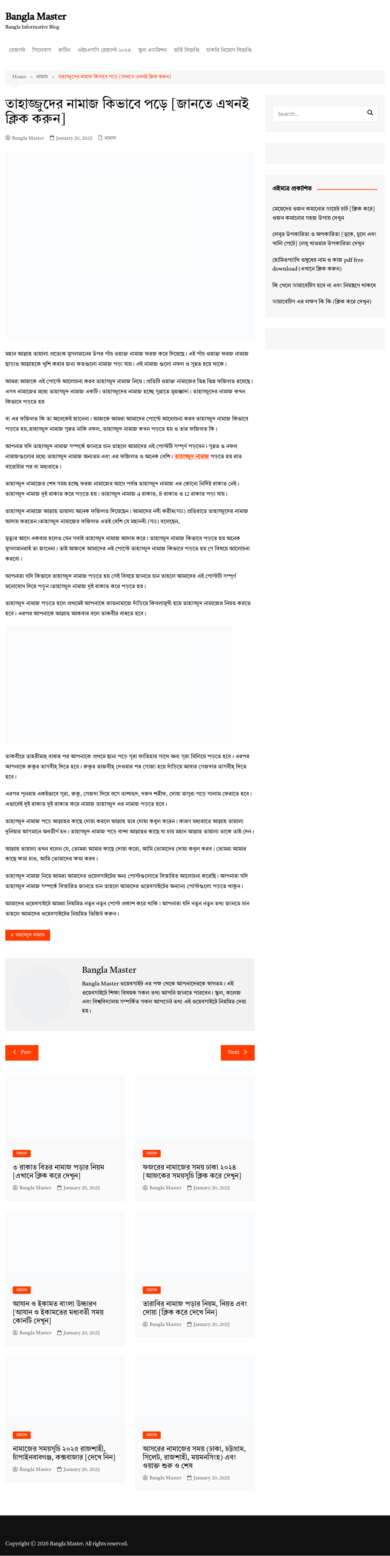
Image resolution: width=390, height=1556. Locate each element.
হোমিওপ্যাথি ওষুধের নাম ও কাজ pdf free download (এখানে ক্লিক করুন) (318, 265)
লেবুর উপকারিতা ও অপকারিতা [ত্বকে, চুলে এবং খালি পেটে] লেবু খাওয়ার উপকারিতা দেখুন (324, 239)
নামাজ (110, 138)
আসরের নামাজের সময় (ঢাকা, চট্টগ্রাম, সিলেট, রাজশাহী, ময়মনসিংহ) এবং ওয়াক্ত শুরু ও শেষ (194, 1458)
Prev (21, 1053)
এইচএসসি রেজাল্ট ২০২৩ (104, 51)
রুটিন (64, 51)
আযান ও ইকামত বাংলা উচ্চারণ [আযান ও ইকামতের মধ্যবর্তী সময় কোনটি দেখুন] (58, 1313)
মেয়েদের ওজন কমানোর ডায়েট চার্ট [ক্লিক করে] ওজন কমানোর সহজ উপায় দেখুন (323, 214)
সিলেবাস (41, 51)
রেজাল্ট (17, 51)
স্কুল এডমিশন (152, 51)
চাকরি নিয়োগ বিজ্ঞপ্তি (229, 51)
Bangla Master (37, 17)
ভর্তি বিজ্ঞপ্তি (186, 51)
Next (238, 1053)
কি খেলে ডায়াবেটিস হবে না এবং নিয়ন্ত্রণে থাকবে (324, 286)
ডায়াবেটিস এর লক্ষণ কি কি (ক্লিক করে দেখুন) (321, 302)
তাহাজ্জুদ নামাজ (30, 935)
